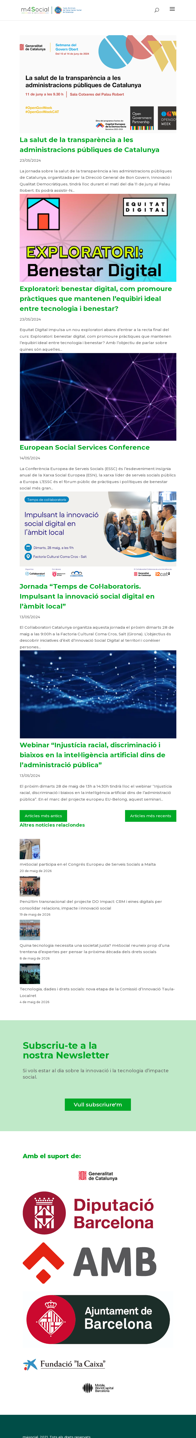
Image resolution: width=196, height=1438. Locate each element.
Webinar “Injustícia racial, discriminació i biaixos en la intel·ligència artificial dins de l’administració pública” (92, 755)
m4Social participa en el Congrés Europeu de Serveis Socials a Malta (88, 864)
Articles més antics (43, 815)
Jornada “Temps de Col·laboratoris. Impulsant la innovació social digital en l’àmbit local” (87, 596)
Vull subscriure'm (98, 1104)
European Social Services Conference (85, 447)
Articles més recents (150, 815)
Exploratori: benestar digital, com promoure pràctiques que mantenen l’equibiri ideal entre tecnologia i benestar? (96, 299)
